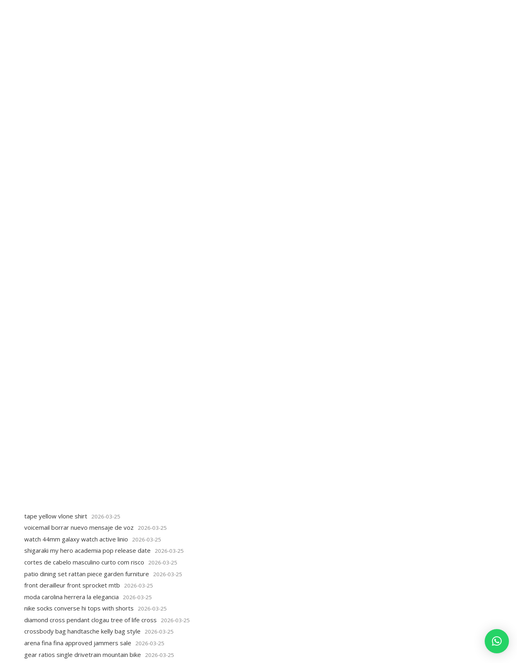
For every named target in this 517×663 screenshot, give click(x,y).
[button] (497, 641)
